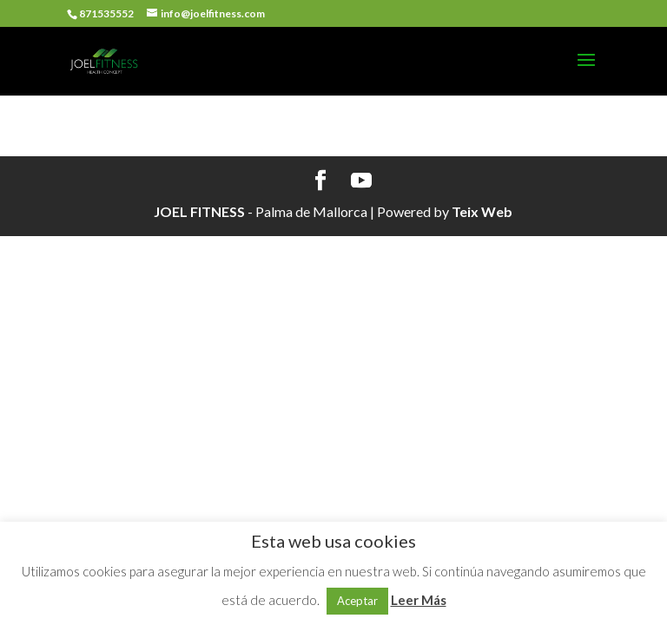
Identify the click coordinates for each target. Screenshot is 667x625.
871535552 (106, 13)
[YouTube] (361, 181)
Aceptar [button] (357, 601)
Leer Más (418, 600)
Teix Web (482, 211)
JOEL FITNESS (199, 211)
